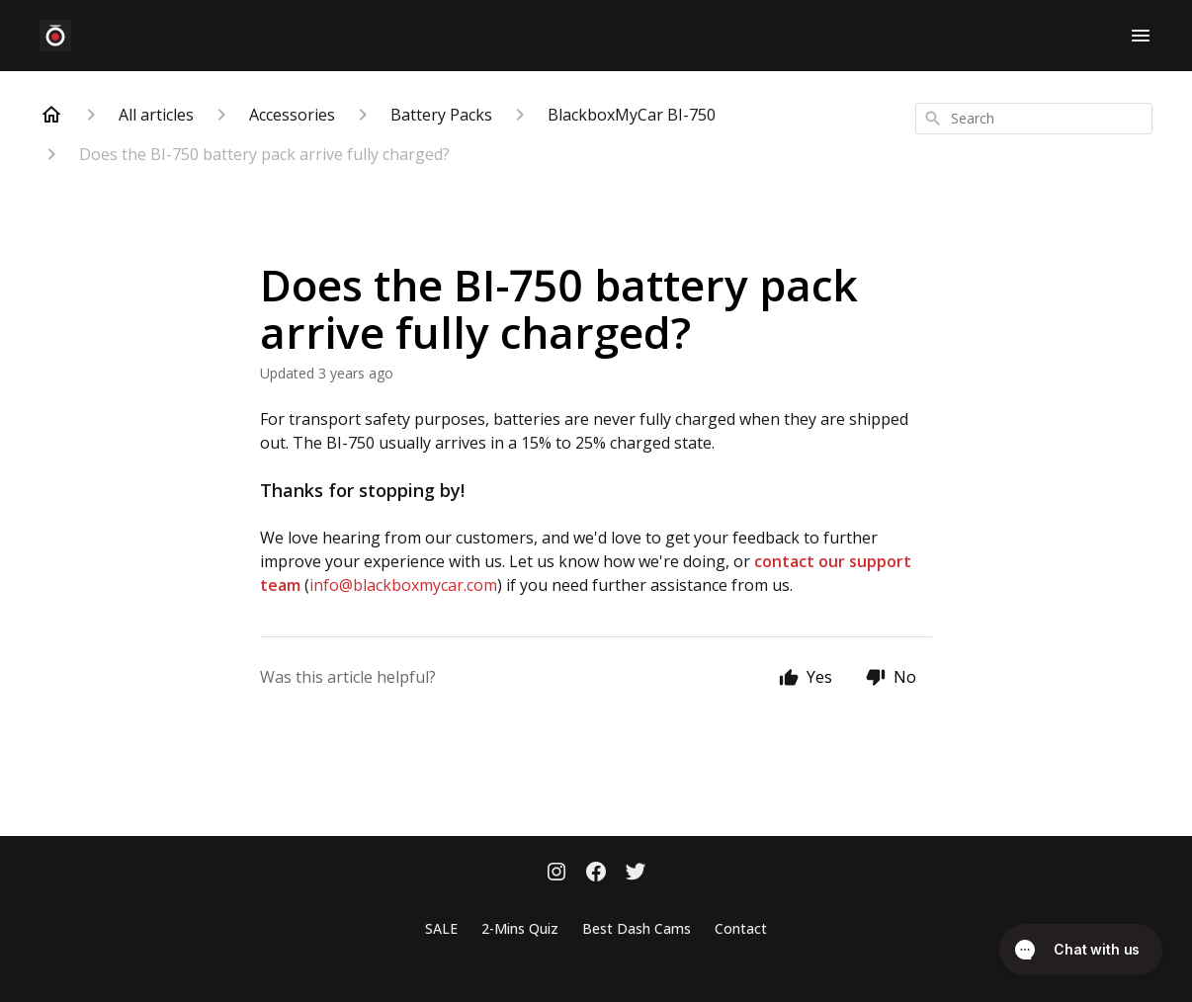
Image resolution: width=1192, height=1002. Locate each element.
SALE (441, 928)
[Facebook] (596, 873)
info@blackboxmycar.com (403, 585)
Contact (741, 928)
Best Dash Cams (636, 928)
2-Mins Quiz (519, 928)
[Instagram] (556, 873)
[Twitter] (635, 873)
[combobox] (1033, 118)
